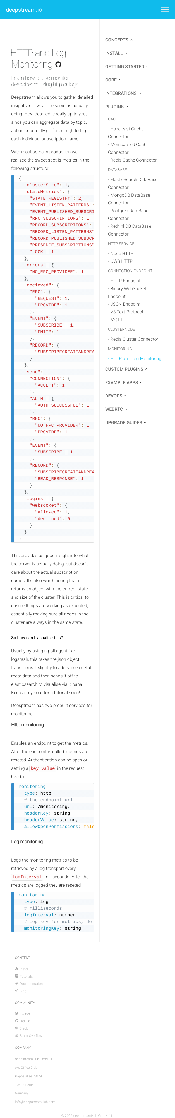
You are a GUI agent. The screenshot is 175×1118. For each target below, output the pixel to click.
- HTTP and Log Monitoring (134, 358)
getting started (124, 66)
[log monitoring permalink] (8, 841)
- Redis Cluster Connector (133, 339)
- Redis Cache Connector (132, 160)
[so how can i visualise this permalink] (8, 638)
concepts (116, 40)
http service (121, 244)
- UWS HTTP (120, 261)
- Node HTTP (120, 253)
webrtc (114, 409)
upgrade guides (123, 422)
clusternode (121, 329)
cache (114, 119)
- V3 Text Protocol (125, 312)
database (117, 170)
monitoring (120, 349)
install (114, 53)
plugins (114, 106)
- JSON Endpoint (124, 304)
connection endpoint (130, 271)
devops (113, 396)
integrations (121, 93)
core (111, 80)
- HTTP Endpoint (124, 280)
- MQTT (115, 319)
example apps (121, 382)
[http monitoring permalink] (8, 725)
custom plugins (124, 369)
